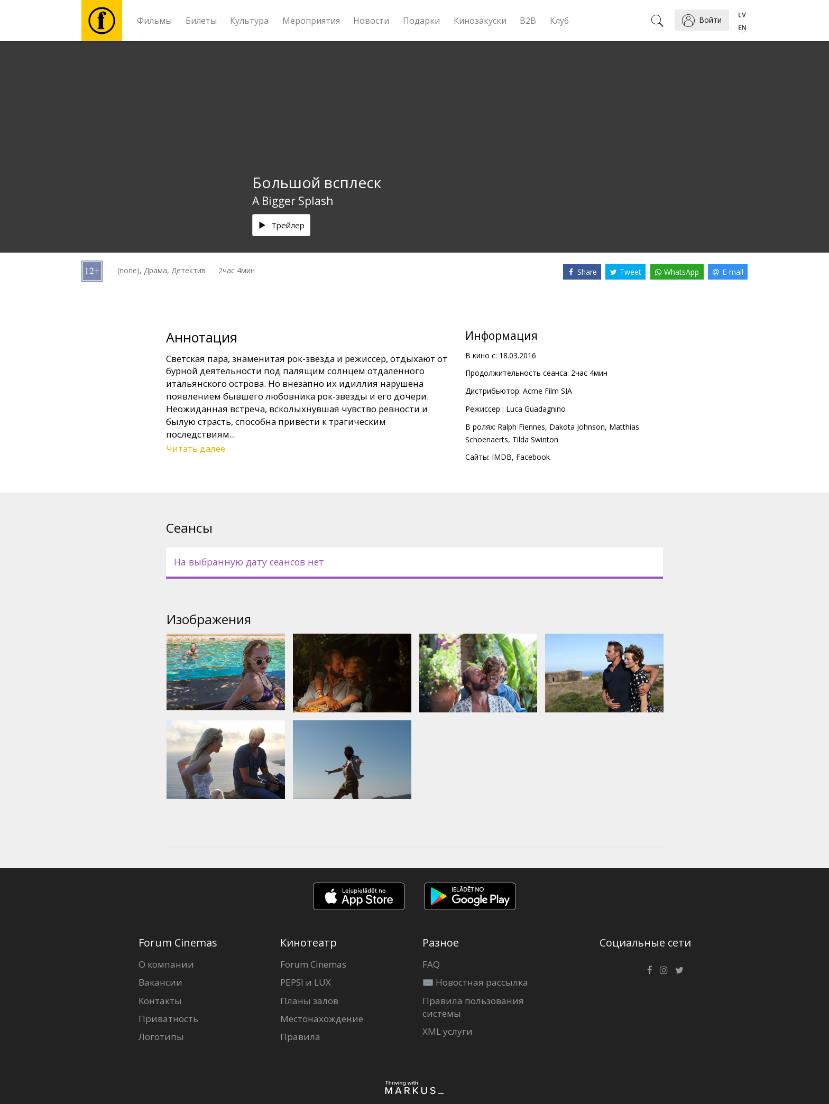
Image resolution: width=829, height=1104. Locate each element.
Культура (249, 20)
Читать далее (195, 448)
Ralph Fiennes (521, 427)
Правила (300, 1037)
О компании (166, 964)
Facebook (533, 457)
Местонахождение (321, 1019)
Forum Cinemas (313, 964)
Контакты (160, 1001)
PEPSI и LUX (305, 982)
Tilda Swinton (535, 439)
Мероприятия (311, 20)
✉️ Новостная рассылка (475, 982)
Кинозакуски (480, 20)
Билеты (201, 20)
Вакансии (160, 982)
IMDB (502, 457)
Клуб (559, 20)
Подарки (421, 20)
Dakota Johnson (577, 427)
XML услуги (447, 1031)
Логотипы (161, 1037)
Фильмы (154, 20)
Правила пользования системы (473, 1007)
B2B (528, 20)
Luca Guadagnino (536, 409)
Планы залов (309, 1001)
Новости (371, 20)
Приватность (168, 1019)
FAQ (431, 964)
